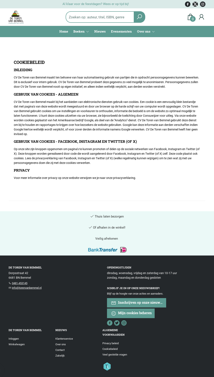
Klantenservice (64, 338)
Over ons (60, 344)
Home (63, 31)
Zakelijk (60, 355)
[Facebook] (109, 322)
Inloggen (14, 338)
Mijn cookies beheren (131, 313)
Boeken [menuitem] (79, 31)
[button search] (139, 17)
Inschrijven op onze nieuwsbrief (138, 302)
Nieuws (100, 31)
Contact (60, 350)
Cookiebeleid (110, 348)
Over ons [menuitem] (144, 31)
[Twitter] (117, 322)
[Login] (201, 17)
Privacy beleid (110, 343)
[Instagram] (124, 322)
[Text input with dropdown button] (103, 17)
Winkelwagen (17, 344)
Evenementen (121, 31)
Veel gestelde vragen (114, 354)
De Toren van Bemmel (25, 330)
